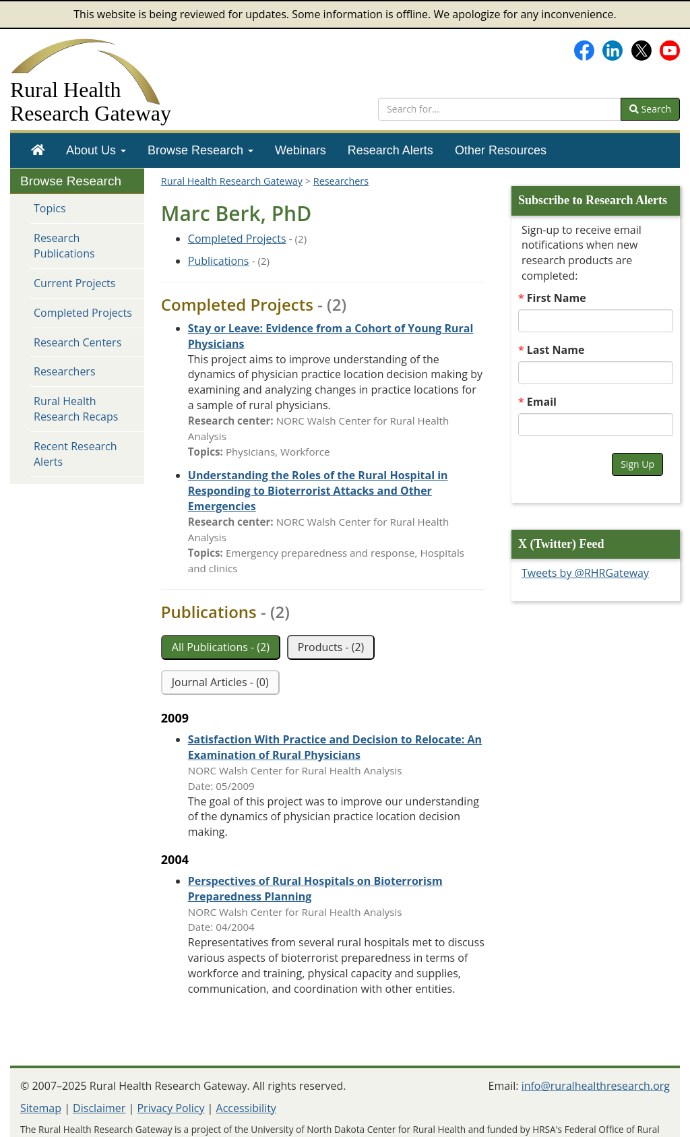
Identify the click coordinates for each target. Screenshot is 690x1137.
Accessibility (246, 1108)
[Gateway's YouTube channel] (670, 49)
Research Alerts (390, 150)
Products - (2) (331, 647)
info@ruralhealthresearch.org (596, 1085)
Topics (50, 208)
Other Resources (500, 150)
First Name (556, 297)
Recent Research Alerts (75, 454)
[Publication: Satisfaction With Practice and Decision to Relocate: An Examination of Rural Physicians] (335, 747)
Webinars (300, 150)
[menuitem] (37, 150)
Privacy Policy (170, 1108)
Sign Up (637, 464)
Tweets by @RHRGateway (585, 572)
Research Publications (64, 246)
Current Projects (74, 283)
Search (650, 108)
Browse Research (200, 150)
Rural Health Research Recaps (76, 409)
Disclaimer (99, 1108)
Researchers (65, 371)
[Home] (37, 150)
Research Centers (77, 342)
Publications (218, 260)
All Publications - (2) (221, 647)
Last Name (556, 349)
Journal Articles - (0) (220, 682)
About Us (96, 150)
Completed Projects (83, 312)
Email (542, 401)
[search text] (499, 109)
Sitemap (40, 1108)
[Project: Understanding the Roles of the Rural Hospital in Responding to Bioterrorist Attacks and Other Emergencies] (318, 491)
